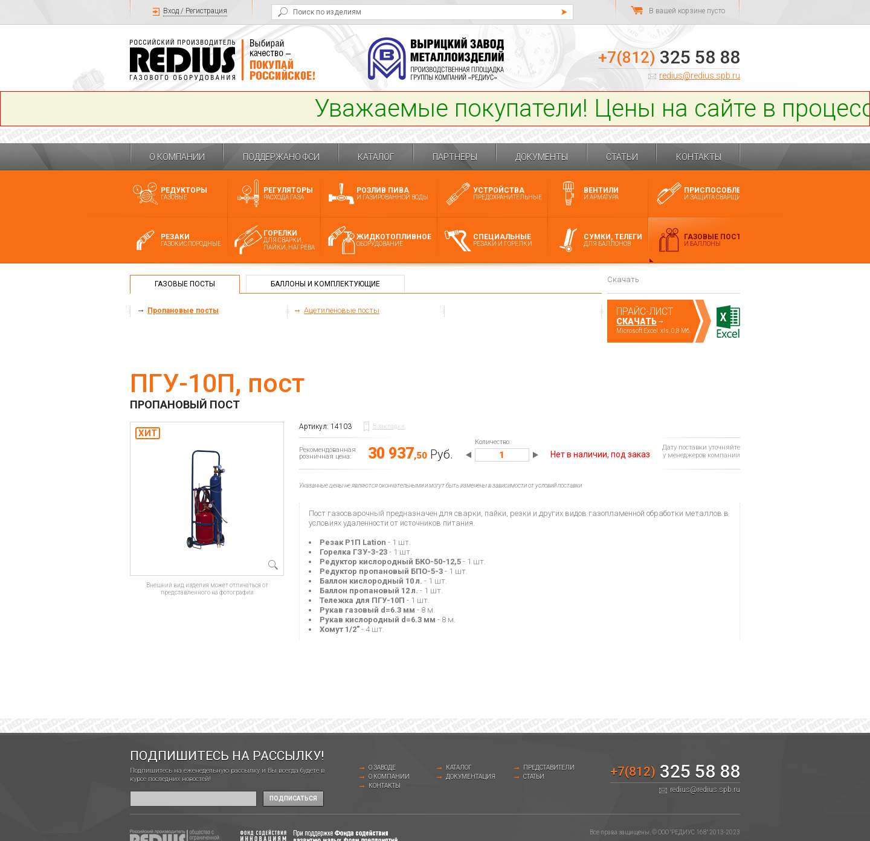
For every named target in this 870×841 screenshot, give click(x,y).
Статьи (622, 157)
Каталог (376, 157)
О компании (177, 157)
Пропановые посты (183, 310)
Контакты (698, 157)
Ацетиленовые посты (341, 310)
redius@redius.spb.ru (699, 75)
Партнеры (455, 157)
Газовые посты (185, 284)
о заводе (382, 767)
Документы (541, 157)
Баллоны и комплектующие (325, 284)
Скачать (636, 321)
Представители (549, 767)
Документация (470, 776)
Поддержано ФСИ (281, 157)
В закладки (389, 426)
